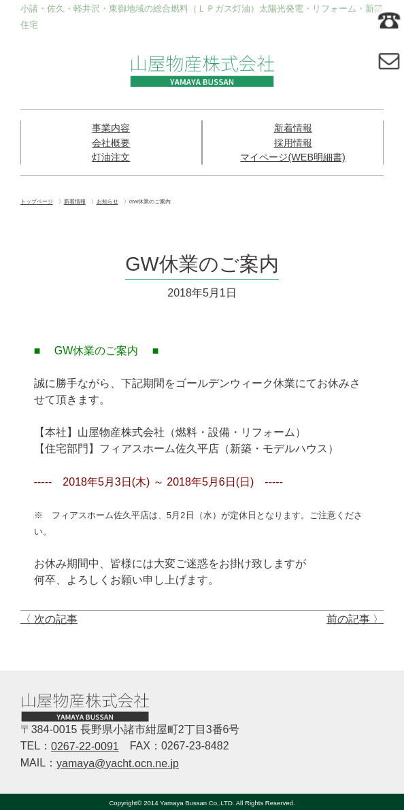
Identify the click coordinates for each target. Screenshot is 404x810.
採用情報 (293, 143)
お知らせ (107, 202)
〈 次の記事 (49, 618)
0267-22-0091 (85, 746)
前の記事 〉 (355, 618)
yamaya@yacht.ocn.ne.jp (117, 763)
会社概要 (111, 143)
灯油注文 (111, 157)
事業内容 (111, 128)
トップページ (36, 202)
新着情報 (293, 128)
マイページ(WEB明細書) (292, 157)
